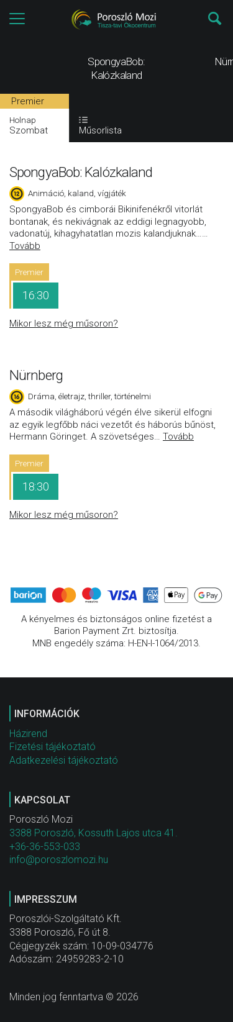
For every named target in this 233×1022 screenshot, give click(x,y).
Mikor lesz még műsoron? (63, 323)
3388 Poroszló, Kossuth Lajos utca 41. (93, 833)
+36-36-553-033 (44, 846)
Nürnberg (36, 375)
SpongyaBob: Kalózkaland (80, 172)
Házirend (28, 733)
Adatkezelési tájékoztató (63, 760)
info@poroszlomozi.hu (58, 860)
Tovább (24, 245)
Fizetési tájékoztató (52, 747)
